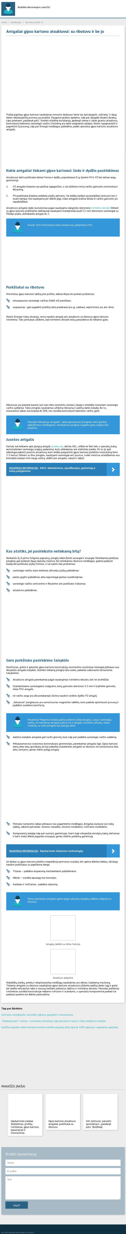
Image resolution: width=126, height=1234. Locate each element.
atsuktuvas (57, 446)
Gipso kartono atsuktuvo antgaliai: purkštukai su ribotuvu (62, 1124)
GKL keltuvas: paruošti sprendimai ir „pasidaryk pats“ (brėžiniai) (98, 1124)
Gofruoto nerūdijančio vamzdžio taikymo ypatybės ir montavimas (37, 1014)
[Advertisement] (63, 62)
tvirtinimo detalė (100, 207)
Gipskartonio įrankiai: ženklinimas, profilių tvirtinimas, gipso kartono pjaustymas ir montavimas (25, 1126)
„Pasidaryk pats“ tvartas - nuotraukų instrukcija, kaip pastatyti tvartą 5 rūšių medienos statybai (53, 1021)
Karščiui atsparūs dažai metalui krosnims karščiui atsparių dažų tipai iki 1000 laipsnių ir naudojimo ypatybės (59, 1027)
